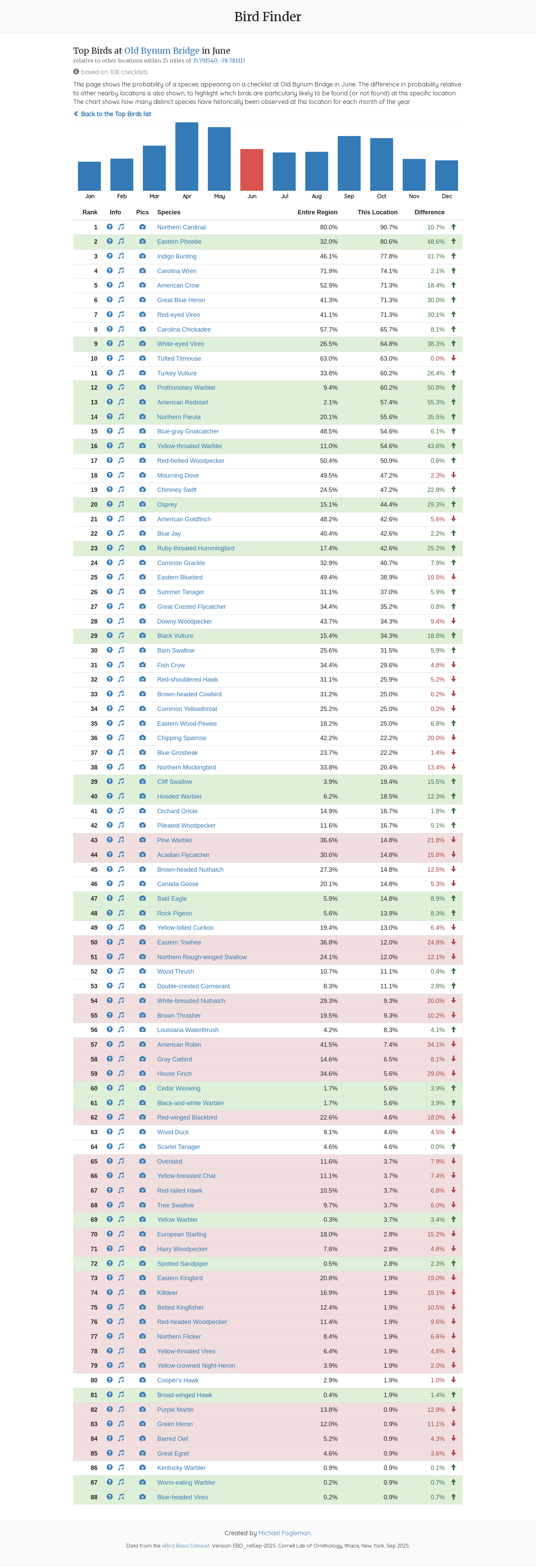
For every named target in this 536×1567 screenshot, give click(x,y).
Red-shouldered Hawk (187, 679)
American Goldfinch (184, 519)
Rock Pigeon (174, 913)
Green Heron (175, 1424)
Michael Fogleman (284, 1533)
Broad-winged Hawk (184, 1395)
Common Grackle (181, 563)
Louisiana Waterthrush (187, 1030)
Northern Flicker (179, 1336)
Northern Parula (179, 417)
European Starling (181, 1234)
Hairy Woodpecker (182, 1249)
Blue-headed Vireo (182, 1497)
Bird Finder (268, 17)
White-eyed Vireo (180, 343)
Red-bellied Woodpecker (191, 460)
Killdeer (167, 1292)
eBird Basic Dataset (186, 1545)
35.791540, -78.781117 (218, 60)
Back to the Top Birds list (112, 114)
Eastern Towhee (179, 942)
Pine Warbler (174, 840)
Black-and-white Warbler (190, 1103)
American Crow (178, 285)
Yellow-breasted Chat (186, 1176)
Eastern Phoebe (179, 241)
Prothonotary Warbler (186, 387)
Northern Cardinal (181, 227)
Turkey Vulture (177, 373)
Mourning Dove (178, 475)
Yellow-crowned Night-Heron (196, 1365)
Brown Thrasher (179, 1015)
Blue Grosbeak (177, 752)
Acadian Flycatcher (183, 855)
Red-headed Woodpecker (192, 1321)
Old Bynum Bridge (162, 50)
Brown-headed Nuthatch (190, 869)
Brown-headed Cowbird (189, 694)
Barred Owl (172, 1438)
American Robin (179, 1044)
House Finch (174, 1073)
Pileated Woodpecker (186, 825)
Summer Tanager (180, 592)
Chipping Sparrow (181, 738)
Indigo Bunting (177, 256)
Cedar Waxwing (178, 1088)
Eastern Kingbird (180, 1278)
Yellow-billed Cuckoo (185, 927)
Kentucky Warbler (181, 1467)
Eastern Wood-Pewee (187, 723)
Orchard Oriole (177, 811)
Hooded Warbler (179, 796)
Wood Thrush (175, 971)
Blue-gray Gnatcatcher (188, 431)
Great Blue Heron (181, 300)
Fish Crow (171, 665)
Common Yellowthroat (187, 709)
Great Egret (173, 1453)
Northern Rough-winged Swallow (202, 957)
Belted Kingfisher (180, 1307)
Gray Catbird (174, 1059)
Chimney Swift (177, 489)
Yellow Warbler (177, 1219)
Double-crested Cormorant (193, 986)
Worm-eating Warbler (186, 1482)
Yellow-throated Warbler (190, 446)
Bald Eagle (172, 898)
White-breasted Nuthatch (191, 1000)
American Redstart (182, 402)
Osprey (167, 504)
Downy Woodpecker (184, 621)
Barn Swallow (176, 650)
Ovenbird (169, 1161)
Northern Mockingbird (186, 767)
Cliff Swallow (174, 781)
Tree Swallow (175, 1205)
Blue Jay (169, 533)
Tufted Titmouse (179, 358)
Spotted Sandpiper (182, 1263)
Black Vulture (175, 635)
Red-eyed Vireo (178, 314)
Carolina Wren (177, 271)
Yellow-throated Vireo (186, 1351)
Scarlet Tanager (178, 1146)
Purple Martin (175, 1409)
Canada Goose (178, 884)
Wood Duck (173, 1132)
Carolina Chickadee (184, 329)
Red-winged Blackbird (187, 1117)
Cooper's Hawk (178, 1380)
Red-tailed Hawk (179, 1190)
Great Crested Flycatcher (191, 606)
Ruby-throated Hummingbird (195, 548)
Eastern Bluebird (180, 577)
